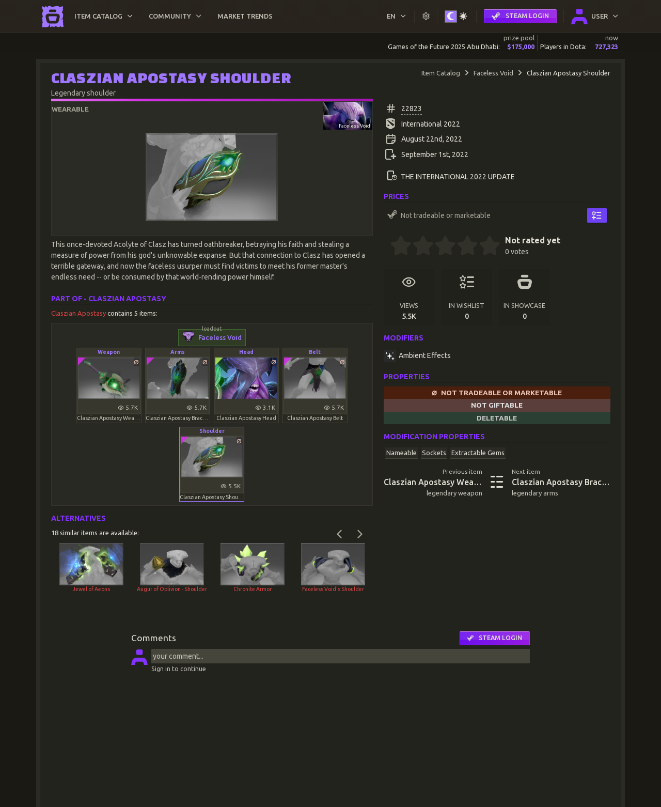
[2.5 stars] (440, 247)
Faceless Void (493, 72)
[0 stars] (387, 247)
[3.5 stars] (462, 247)
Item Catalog (440, 72)
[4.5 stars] (484, 247)
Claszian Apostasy (79, 313)
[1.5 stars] (417, 247)
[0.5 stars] (395, 247)
